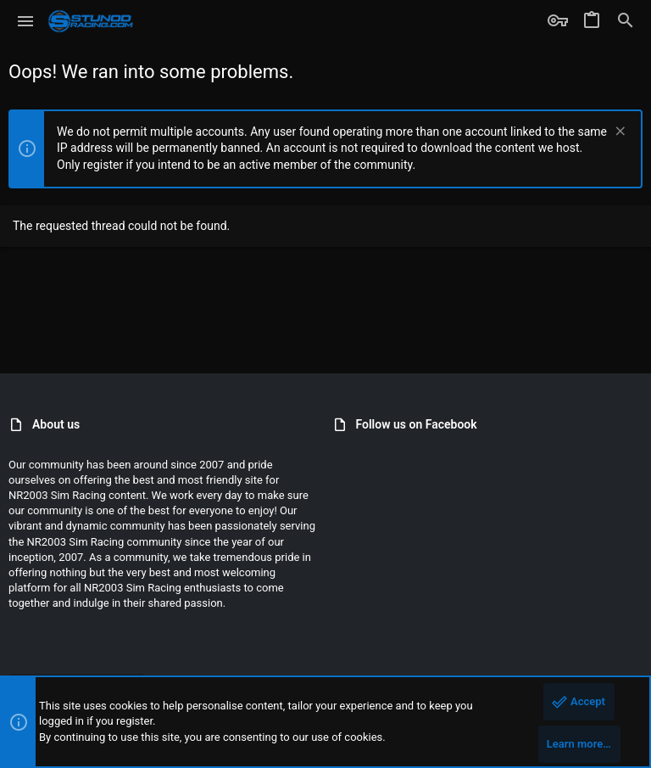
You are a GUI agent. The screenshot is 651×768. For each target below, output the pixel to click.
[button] (25, 21)
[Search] (626, 21)
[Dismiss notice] (618, 133)
